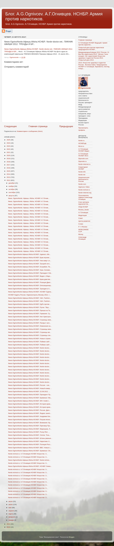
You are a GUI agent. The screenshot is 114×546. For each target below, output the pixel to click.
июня (11, 504)
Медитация (82, 215)
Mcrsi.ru (81, 146)
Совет (80, 218)
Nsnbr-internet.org (84, 193)
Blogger (71, 537)
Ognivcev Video (84, 187)
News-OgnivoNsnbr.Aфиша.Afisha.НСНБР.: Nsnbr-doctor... (29, 348)
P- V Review (82, 227)
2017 (9, 165)
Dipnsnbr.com (83, 158)
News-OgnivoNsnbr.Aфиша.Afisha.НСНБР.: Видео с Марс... (30, 276)
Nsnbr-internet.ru (84, 164)
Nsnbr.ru (81, 140)
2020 (9, 155)
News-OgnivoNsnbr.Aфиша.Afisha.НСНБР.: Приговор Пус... (29, 426)
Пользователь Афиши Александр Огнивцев (85, 197)
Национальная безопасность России (83, 179)
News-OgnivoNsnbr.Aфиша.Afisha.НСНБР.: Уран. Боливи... (29, 270)
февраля (12, 517)
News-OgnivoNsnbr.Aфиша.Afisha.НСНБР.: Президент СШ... (30, 273)
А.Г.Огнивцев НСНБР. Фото (83, 155)
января (11, 520)
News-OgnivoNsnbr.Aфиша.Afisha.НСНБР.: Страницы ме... (29, 332)
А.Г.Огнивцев (83, 212)
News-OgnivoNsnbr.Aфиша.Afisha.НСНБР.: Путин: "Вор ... (29, 307)
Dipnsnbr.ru (82, 161)
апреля (11, 511)
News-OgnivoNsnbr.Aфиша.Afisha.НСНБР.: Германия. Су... (29, 313)
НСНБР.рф (82, 143)
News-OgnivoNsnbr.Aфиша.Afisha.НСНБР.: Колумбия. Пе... (29, 267)
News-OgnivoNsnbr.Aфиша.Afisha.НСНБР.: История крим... (29, 404)
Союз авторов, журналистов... (83, 203)
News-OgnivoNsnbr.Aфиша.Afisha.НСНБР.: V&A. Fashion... (29, 298)
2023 (9, 146)
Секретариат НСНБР (83, 168)
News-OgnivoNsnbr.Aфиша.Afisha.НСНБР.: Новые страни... (30, 338)
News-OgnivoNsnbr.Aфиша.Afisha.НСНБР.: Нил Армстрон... (30, 317)
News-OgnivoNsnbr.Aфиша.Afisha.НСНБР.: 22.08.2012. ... (29, 391)
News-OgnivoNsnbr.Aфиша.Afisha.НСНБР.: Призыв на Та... (29, 310)
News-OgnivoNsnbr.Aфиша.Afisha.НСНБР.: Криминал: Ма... (30, 398)
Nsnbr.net (81, 175)
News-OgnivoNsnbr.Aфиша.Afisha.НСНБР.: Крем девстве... (29, 279)
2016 (9, 168)
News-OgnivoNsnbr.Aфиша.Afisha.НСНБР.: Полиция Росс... (30, 444)
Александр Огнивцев (82, 238)
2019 (9, 158)
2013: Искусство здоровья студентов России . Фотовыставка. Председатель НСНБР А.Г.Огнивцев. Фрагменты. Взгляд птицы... (93, 65)
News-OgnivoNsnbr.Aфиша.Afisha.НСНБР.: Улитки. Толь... (29, 435)
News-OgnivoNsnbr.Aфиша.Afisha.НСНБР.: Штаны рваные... (30, 438)
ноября (11, 186)
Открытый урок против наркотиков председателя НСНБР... (91, 48)
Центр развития (84, 221)
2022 (9, 149)
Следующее (10, 126)
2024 (9, 143)
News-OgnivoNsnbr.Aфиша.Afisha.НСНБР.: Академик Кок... (29, 416)
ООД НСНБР (83, 207)
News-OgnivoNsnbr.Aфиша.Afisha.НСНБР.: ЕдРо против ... (29, 304)
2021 (9, 152)
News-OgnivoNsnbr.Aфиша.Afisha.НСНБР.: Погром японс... (30, 419)
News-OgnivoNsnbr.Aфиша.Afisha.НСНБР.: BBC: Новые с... (30, 448)
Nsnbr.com (82, 184)
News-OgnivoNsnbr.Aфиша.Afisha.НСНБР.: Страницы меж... (30, 320)
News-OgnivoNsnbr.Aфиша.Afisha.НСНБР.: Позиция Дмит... (30, 282)
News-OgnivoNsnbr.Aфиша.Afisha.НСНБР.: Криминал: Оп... (30, 451)
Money (80, 234)
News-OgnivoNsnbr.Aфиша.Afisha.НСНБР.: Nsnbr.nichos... (29, 460)
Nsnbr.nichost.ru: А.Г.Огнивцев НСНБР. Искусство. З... (28, 454)
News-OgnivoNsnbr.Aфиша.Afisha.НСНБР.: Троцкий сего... (29, 264)
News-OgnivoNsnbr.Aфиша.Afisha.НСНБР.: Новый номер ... (30, 388)
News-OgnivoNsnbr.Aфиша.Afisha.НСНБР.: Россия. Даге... (29, 410)
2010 (9, 527)
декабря (12, 183)
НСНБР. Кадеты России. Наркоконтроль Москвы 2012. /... (29, 295)
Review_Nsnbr (83, 210)
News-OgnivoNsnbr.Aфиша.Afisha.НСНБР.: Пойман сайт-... (29, 342)
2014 (9, 174)
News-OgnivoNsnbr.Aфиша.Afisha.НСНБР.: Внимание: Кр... (29, 423)
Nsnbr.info (82, 172)
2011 (9, 524)
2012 (9, 180)
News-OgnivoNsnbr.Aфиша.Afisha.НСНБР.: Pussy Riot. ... (29, 432)
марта (11, 514)
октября (12, 189)
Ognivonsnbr (86, 88)
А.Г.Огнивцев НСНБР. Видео (83, 150)
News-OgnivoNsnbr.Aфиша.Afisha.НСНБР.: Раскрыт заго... (29, 323)
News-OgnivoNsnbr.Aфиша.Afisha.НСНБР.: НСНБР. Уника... (30, 466)
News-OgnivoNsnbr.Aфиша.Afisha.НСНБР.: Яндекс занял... (29, 413)
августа (11, 195)
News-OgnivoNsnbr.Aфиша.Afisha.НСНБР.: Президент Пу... (29, 394)
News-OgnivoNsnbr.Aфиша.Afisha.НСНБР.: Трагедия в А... (29, 289)
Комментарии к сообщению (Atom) (30, 131)
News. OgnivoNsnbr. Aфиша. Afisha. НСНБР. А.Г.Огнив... (29, 198)
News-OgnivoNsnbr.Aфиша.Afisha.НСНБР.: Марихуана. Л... (29, 429)
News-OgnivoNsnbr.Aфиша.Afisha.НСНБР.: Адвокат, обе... (29, 254)
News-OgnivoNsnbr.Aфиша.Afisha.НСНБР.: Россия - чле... (29, 385)
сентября (12, 192)
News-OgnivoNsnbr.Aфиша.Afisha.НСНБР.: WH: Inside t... (29, 401)
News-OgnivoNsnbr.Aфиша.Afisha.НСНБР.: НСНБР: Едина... (30, 292)
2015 (9, 171)
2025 (9, 140)
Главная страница (38, 126)
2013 (9, 177)
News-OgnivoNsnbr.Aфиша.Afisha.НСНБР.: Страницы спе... (30, 335)
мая (10, 507)
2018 (9, 162)
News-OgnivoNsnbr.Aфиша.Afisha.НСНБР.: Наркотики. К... (29, 441)
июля (11, 501)
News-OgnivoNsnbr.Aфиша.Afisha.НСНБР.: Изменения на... (30, 326)
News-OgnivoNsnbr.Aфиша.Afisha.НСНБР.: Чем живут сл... (29, 261)
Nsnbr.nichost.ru (84, 190)
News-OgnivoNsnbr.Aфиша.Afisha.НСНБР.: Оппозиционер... (30, 285)
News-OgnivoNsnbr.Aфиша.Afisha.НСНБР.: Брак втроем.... (29, 257)
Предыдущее (66, 126)
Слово (80, 224)
